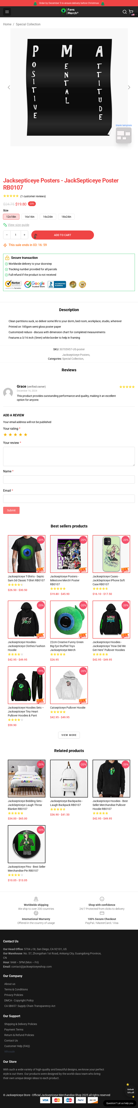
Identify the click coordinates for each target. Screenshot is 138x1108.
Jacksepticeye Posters (75, 354)
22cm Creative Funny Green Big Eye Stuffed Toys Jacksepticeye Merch (67, 646)
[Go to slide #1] (59, 155)
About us (9, 983)
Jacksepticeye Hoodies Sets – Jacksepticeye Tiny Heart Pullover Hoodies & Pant (26, 711)
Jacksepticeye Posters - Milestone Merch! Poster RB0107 (64, 580)
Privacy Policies (13, 994)
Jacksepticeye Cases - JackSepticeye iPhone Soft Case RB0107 (109, 580)
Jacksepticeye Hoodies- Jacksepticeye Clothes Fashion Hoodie (26, 646)
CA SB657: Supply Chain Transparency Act (29, 1006)
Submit (11, 510)
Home (7, 24)
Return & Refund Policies (19, 1035)
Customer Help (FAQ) (17, 1046)
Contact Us (11, 1040)
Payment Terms (13, 1029)
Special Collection (28, 24)
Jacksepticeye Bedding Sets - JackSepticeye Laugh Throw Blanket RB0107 (25, 804)
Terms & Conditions (16, 989)
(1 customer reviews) (33, 196)
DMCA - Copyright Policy (19, 1000)
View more (69, 735)
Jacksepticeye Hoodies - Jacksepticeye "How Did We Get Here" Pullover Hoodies (109, 646)
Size (5, 210)
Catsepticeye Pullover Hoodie (67, 707)
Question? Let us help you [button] (119, 1103)
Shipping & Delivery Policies (20, 1024)
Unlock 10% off (130, 1091)
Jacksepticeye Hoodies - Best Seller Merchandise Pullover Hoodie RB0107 (110, 804)
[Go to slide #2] (79, 155)
